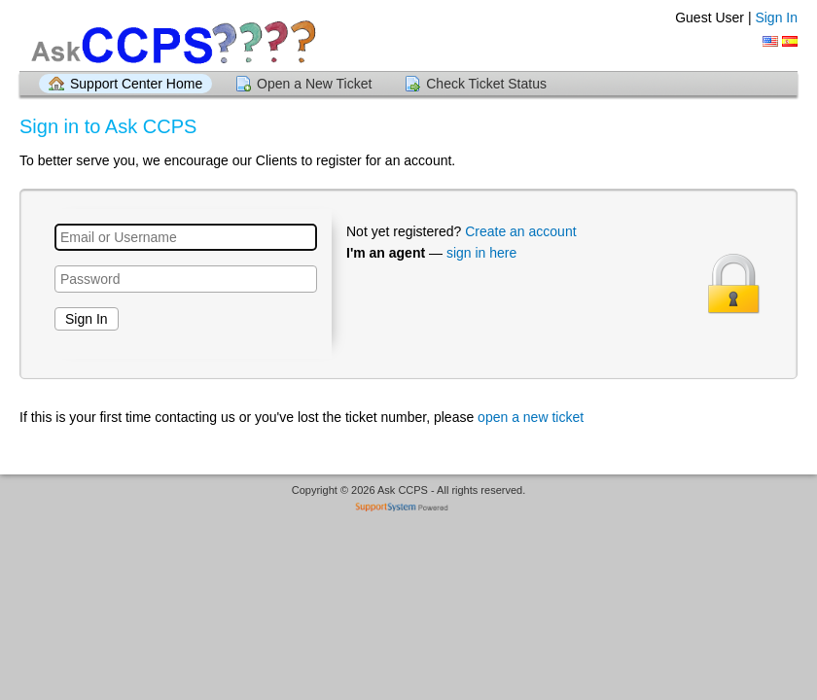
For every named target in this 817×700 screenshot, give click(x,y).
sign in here (481, 253)
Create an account (520, 231)
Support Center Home (136, 83)
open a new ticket (531, 417)
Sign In (776, 17)
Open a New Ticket (314, 83)
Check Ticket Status (486, 83)
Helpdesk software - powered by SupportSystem (409, 509)
